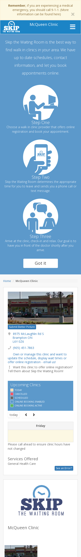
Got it (40, 263)
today (14, 415)
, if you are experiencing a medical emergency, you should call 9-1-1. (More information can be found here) (40, 9)
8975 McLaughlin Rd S (28, 338)
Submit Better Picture (22, 327)
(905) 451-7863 (23, 348)
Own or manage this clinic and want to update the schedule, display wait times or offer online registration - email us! (37, 358)
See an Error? (64, 468)
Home (7, 281)
